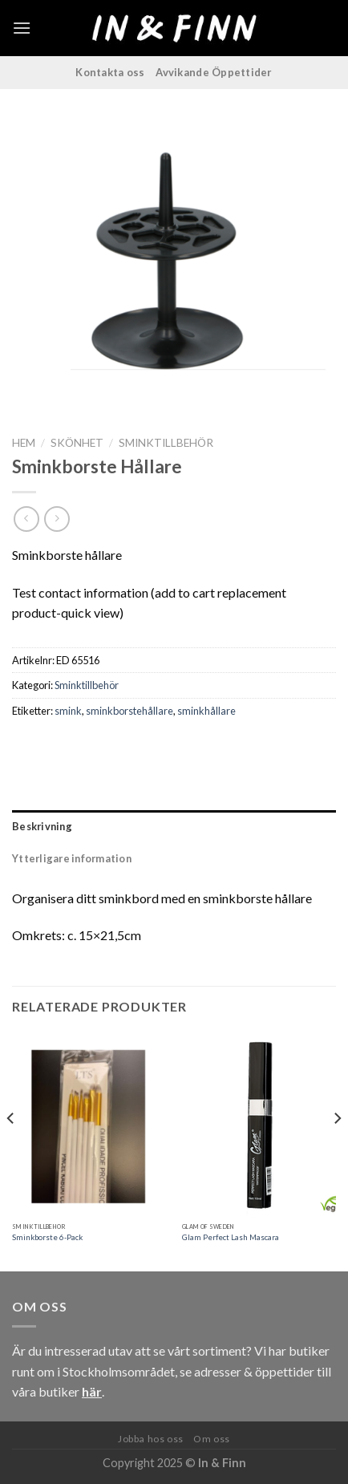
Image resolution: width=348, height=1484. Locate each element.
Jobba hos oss (151, 1439)
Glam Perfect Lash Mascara (230, 1237)
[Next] (337, 1151)
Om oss (211, 1439)
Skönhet (77, 442)
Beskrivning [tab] (42, 826)
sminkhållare (206, 710)
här (92, 1391)
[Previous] (11, 1151)
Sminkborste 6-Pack (47, 1237)
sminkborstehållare (129, 710)
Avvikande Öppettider (214, 72)
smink (68, 710)
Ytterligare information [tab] (72, 858)
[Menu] (21, 27)
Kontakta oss (109, 72)
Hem (23, 442)
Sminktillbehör (166, 442)
